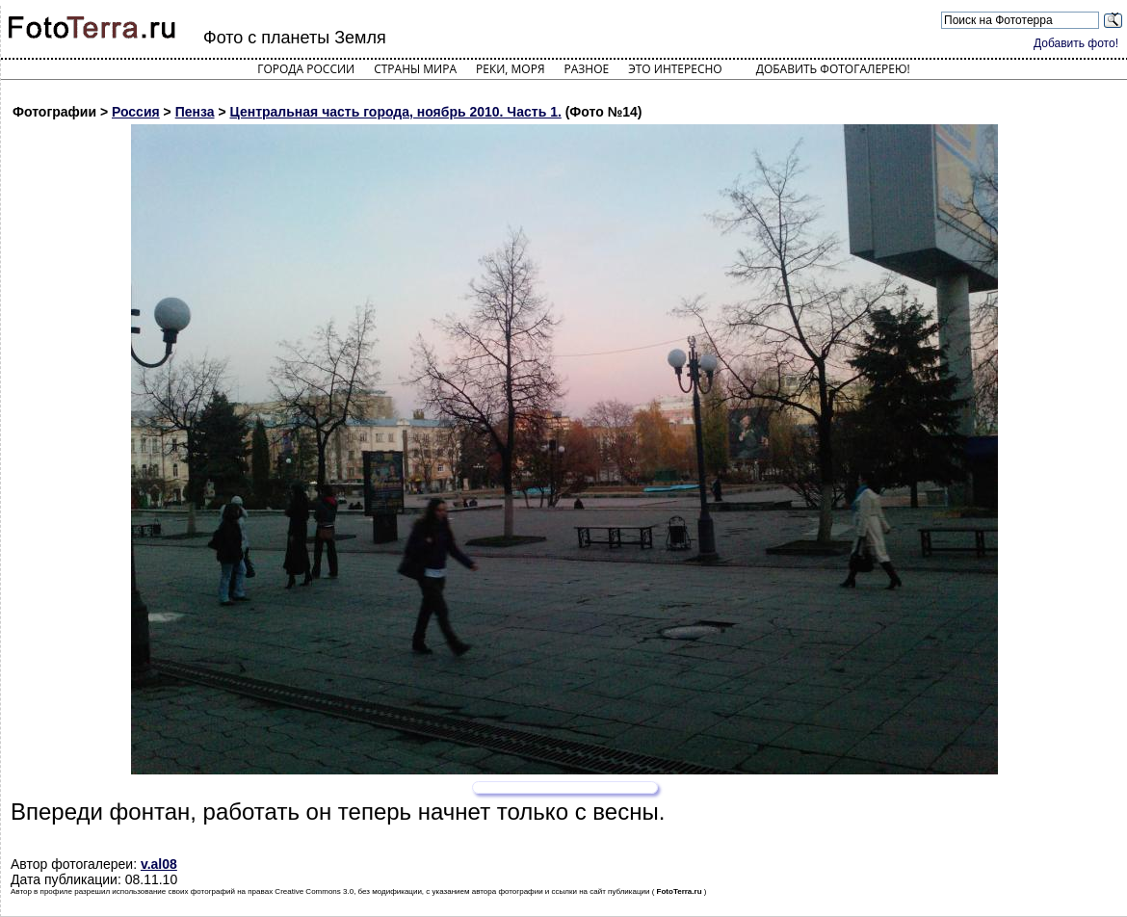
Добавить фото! (1076, 43)
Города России (305, 69)
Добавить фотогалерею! (833, 69)
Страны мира (415, 69)
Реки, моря (510, 69)
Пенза (195, 111)
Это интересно (675, 69)
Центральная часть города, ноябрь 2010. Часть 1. (396, 111)
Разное (587, 69)
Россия (136, 111)
